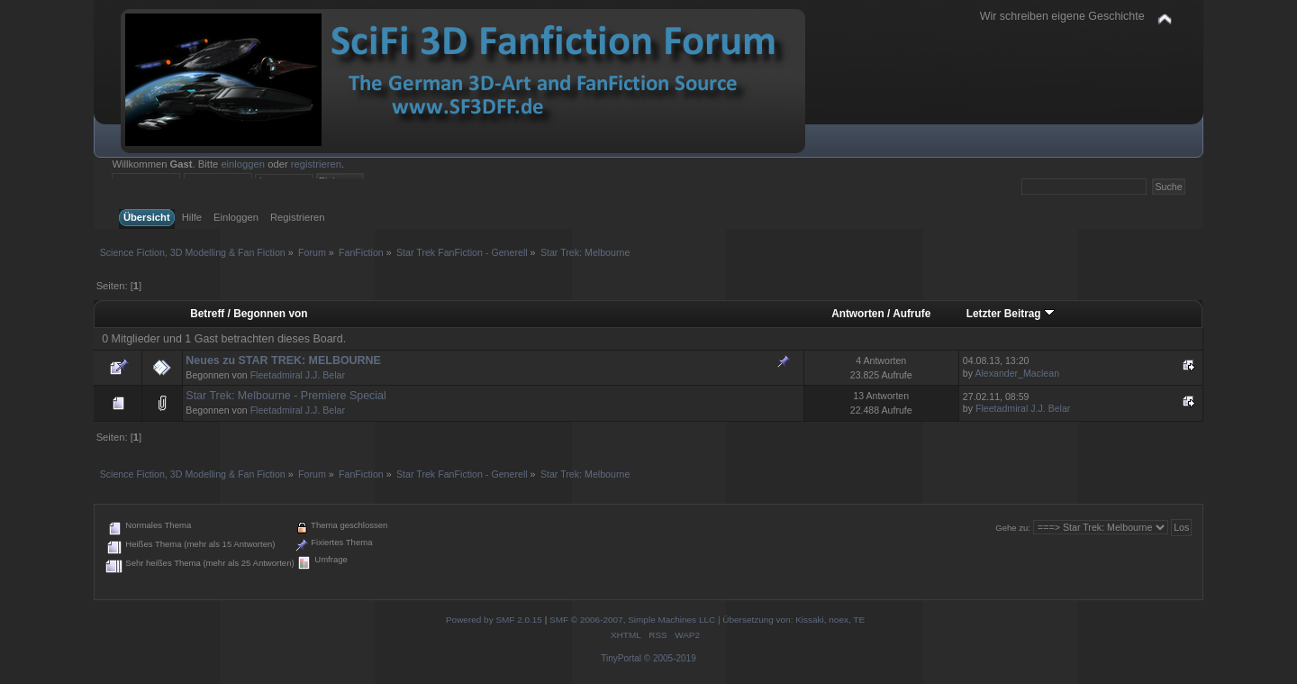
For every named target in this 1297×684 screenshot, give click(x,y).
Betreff (207, 313)
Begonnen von (270, 313)
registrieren (316, 164)
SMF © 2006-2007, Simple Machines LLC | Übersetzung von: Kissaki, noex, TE (707, 620)
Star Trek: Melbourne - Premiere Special (285, 395)
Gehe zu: (1012, 528)
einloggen (243, 164)
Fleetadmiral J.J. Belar (297, 374)
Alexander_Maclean (1017, 373)
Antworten (857, 313)
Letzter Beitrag (1010, 313)
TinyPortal (621, 658)
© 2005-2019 (670, 658)
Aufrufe (911, 313)
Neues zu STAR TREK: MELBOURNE (283, 360)
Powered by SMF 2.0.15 (494, 620)
